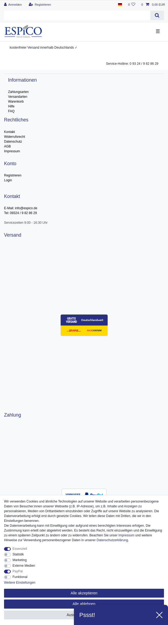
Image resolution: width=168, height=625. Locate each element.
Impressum (12, 151)
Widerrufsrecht (14, 137)
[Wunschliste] (131, 4)
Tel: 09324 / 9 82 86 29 (20, 213)
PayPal (18, 571)
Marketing (20, 560)
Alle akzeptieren (84, 593)
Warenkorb (16, 101)
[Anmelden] (13, 4)
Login (8, 180)
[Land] (120, 4)
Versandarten (17, 97)
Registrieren (13, 175)
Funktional (20, 577)
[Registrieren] (40, 4)
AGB (7, 146)
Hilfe (11, 106)
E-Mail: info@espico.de (20, 208)
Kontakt (9, 132)
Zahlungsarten (18, 92)
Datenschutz (13, 141)
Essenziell (20, 549)
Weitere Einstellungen (19, 582)
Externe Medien (24, 566)
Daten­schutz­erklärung (112, 540)
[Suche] (157, 15)
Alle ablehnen (84, 604)
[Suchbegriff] (77, 15)
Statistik (18, 554)
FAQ (11, 111)
